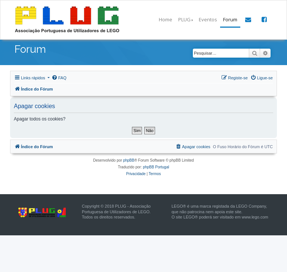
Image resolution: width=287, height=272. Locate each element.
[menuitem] (59, 77)
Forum (230, 19)
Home (165, 19)
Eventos (208, 19)
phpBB (128, 160)
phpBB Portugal (156, 167)
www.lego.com (255, 217)
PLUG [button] (184, 19)
